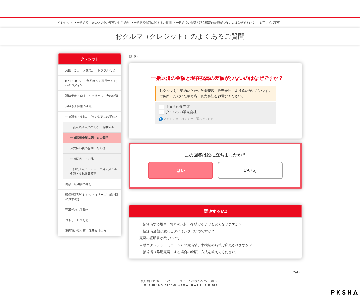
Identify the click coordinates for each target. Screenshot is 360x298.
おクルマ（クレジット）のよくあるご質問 (180, 36)
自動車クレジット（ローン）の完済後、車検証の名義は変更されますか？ (195, 245)
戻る (136, 56)
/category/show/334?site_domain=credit (62, 70)
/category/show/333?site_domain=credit (62, 220)
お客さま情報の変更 (78, 106)
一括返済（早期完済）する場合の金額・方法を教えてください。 (189, 252)
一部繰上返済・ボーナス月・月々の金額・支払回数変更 (93, 171)
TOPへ (297, 272)
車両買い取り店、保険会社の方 (85, 230)
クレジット (65, 22)
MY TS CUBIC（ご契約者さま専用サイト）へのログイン (92, 83)
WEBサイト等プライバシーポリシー (199, 281)
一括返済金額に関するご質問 (153, 22)
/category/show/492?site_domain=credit (62, 81)
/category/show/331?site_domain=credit (62, 106)
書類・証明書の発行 (78, 184)
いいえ (250, 170)
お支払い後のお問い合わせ (87, 148)
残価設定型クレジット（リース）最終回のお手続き (91, 197)
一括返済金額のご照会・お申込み (92, 127)
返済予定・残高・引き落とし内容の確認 (91, 95)
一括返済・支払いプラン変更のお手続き (103, 22)
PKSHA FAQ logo (344, 292)
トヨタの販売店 (178, 107)
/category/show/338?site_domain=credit (62, 96)
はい (180, 170)
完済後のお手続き (77, 209)
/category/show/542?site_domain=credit (62, 230)
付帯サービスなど (77, 220)
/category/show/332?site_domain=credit (62, 184)
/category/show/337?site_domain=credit (62, 209)
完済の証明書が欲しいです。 (161, 238)
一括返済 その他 (82, 158)
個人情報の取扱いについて (155, 281)
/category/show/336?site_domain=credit (62, 194)
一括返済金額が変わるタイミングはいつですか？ (177, 231)
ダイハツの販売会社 (181, 112)
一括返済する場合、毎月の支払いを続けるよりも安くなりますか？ (190, 224)
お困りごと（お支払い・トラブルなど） (91, 70)
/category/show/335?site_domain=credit (62, 117)
